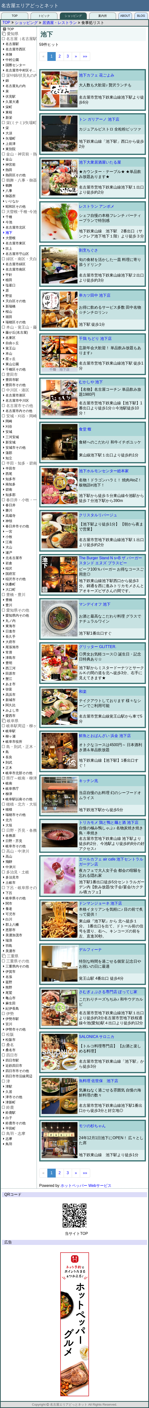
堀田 (9, 317)
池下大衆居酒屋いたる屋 (100, 162)
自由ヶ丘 (12, 343)
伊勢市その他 (16, 1029)
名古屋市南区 (16, 269)
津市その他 (14, 1097)
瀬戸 (9, 552)
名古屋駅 (12, 44)
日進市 (11, 631)
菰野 (9, 982)
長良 (9, 757)
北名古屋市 (14, 558)
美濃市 (11, 951)
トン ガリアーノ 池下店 (99, 119)
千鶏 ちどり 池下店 (95, 338)
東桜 (9, 112)
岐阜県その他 (16, 898)
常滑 (9, 652)
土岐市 (11, 882)
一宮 (9, 531)
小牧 (9, 537)
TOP (14, 16)
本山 (9, 353)
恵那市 (11, 930)
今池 (9, 222)
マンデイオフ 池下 (94, 604)
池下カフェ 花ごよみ (96, 75)
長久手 (11, 636)
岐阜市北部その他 (19, 773)
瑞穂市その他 (16, 815)
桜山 (9, 311)
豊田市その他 (16, 385)
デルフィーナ (90, 950)
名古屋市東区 (16, 243)
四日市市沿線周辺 (19, 1076)
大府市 (11, 642)
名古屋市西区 (16, 49)
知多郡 (11, 495)
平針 (9, 275)
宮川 (9, 1024)
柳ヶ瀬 (11, 736)
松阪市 (11, 1040)
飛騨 (9, 862)
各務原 (11, 835)
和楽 (83, 691)
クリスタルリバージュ (98, 515)
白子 (9, 1118)
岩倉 (9, 563)
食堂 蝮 (85, 429)
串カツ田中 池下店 (94, 295)
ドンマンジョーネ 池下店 (100, 903)
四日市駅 (12, 1060)
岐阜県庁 (12, 788)
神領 (9, 521)
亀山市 (11, 998)
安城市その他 (16, 447)
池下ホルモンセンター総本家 (104, 471)
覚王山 (11, 348)
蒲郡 (9, 453)
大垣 (9, 825)
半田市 (11, 468)
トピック (44, 16)
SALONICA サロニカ (96, 1037)
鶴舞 (9, 185)
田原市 (11, 673)
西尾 (9, 474)
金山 (9, 159)
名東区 (11, 338)
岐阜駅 (11, 731)
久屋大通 (12, 102)
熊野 (9, 987)
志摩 (9, 1139)
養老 (9, 909)
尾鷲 (9, 993)
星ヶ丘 (11, 359)
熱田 (9, 170)
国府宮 (11, 574)
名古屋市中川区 (17, 400)
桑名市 (11, 1050)
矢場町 (11, 138)
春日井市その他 (17, 526)
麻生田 (11, 1003)
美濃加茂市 (14, 935)
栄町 (9, 107)
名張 (9, 977)
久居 (9, 1092)
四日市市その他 (17, 1071)
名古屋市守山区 (17, 254)
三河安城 (12, 437)
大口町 (11, 589)
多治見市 (12, 877)
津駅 (9, 1086)
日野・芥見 (14, 841)
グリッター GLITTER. (97, 647)
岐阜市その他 (16, 846)
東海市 (11, 626)
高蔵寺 (11, 516)
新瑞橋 (11, 306)
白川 (9, 919)
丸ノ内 (11, 621)
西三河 (11, 668)
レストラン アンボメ (96, 206)
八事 (9, 191)
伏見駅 (11, 96)
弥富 (9, 689)
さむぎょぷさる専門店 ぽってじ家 (108, 992)
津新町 (11, 1102)
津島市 (11, 658)
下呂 (9, 893)
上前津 (11, 144)
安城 (9, 432)
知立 (9, 458)
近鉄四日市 (14, 1065)
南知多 (11, 484)
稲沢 (9, 568)
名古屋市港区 (16, 395)
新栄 (9, 117)
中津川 (11, 867)
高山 (9, 856)
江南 (9, 542)
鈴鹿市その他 (16, 1123)
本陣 (9, 54)
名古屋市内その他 (19, 411)
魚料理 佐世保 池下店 (98, 1081)
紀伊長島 (12, 1008)
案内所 (102, 16)
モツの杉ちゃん (92, 1126)
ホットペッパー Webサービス (86, 1186)
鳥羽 (9, 1144)
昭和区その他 (16, 206)
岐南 (9, 783)
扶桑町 (11, 584)
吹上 (9, 248)
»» (85, 56)
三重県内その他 (17, 966)
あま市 (11, 684)
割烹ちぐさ (88, 250)
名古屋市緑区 (16, 264)
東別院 (11, 149)
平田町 (11, 1128)
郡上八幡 (12, 924)
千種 (9, 217)
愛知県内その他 (17, 615)
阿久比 (11, 705)
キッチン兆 (88, 781)
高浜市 (11, 694)
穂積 (9, 809)
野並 (9, 296)
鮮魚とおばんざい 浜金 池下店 (105, 736)
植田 (9, 280)
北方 (9, 820)
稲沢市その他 (16, 579)
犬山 (9, 547)
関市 (9, 903)
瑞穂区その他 (16, 322)
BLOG (141, 16)
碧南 (9, 489)
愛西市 (11, 716)
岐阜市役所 (14, 741)
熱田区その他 (16, 175)
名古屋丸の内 (16, 86)
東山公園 (12, 364)
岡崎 (9, 421)
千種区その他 (16, 369)
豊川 (9, 605)
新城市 (11, 700)
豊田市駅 (12, 380)
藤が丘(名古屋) (17, 332)
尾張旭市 (12, 647)
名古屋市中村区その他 (21, 70)
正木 (9, 768)
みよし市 (12, 710)
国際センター (16, 65)
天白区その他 (16, 301)
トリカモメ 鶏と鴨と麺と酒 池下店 (108, 822)
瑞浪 (9, 940)
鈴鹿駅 (11, 1112)
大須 (9, 133)
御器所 (11, 196)
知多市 (11, 479)
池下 (9, 233)
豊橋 (9, 600)
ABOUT (125, 16)
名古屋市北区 (16, 227)
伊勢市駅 (12, 1019)
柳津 (9, 794)
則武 (9, 762)
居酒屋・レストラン (59, 23)
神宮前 (11, 164)
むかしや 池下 (91, 382)
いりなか (12, 201)
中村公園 (12, 60)
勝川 (9, 510)
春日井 (11, 505)
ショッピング (73, 16)
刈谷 (9, 426)
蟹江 (9, 679)
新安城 (11, 442)
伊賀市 (11, 971)
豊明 (9, 663)
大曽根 (11, 238)
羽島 (9, 946)
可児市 (11, 914)
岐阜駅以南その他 (19, 799)
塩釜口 (11, 285)
